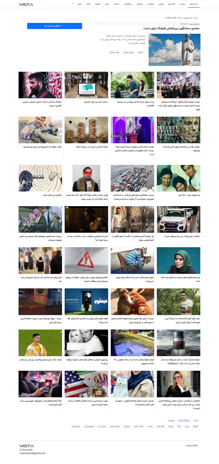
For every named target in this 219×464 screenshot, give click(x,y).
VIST (26, 3)
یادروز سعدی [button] (129, 52)
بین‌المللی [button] (128, 4)
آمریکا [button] (170, 426)
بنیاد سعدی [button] (115, 52)
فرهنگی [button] (140, 4)
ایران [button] (187, 426)
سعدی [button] (140, 52)
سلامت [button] (116, 4)
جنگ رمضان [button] (139, 426)
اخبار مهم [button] (194, 4)
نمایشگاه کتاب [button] (184, 420)
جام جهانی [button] (76, 426)
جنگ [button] (179, 426)
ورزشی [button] (160, 4)
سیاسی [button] (182, 4)
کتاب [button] (196, 420)
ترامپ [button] (150, 426)
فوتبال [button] (195, 426)
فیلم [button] (79, 4)
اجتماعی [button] (150, 4)
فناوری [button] (97, 4)
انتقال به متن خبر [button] (54, 26)
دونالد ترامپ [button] (115, 426)
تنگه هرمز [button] (160, 426)
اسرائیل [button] (127, 426)
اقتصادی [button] (171, 4)
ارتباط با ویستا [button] (192, 445)
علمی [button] (107, 4)
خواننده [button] (171, 420)
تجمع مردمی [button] (89, 426)
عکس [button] (88, 4)
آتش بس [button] (102, 426)
